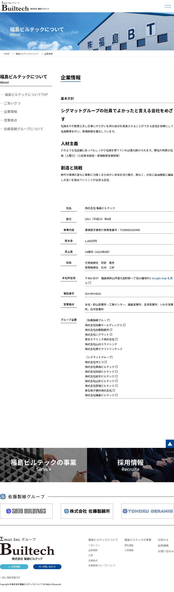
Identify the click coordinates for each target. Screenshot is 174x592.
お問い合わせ (166, 551)
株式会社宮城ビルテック (99, 386)
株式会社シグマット (97, 334)
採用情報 (163, 545)
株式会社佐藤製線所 (97, 330)
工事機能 (129, 550)
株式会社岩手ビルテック (99, 376)
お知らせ (163, 540)
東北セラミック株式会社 (99, 339)
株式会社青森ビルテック (99, 367)
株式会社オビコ (94, 362)
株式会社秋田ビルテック (99, 371)
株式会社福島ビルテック (99, 395)
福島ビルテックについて (103, 540)
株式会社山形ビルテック (99, 381)
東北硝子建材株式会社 (98, 390)
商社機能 (129, 545)
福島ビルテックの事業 (138, 540)
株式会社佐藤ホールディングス (103, 325)
